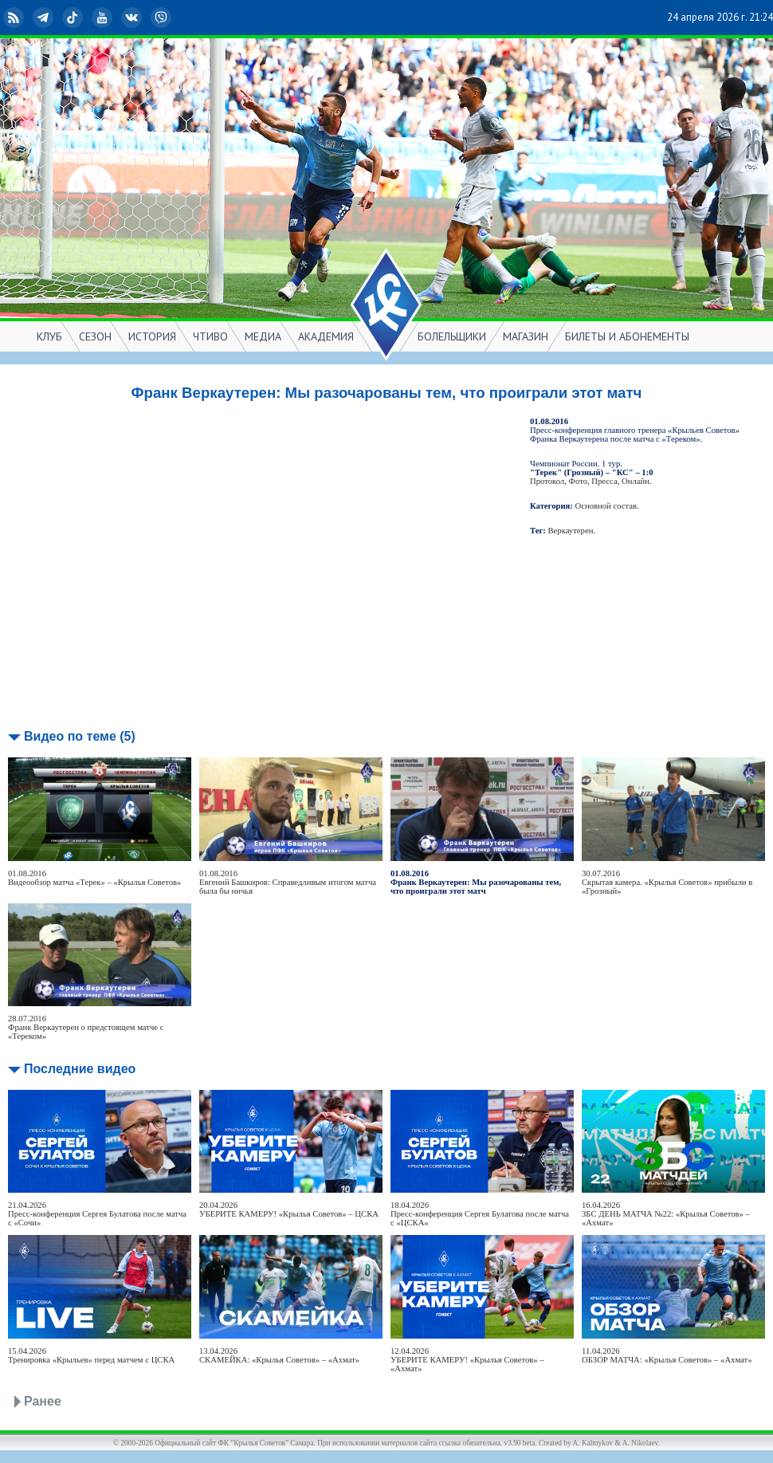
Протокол (547, 481)
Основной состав (606, 505)
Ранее (42, 1401)
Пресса (604, 481)
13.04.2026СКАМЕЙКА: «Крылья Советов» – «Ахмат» (279, 1355)
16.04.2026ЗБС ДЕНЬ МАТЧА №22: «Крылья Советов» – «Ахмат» (666, 1214)
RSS (15, 17)
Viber (163, 17)
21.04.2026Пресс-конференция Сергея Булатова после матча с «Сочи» (97, 1214)
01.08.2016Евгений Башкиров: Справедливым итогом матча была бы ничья (287, 882)
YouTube (104, 17)
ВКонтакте (133, 17)
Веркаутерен (571, 530)
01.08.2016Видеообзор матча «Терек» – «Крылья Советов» (94, 878)
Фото (578, 481)
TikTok (74, 17)
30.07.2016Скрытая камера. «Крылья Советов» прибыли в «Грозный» (667, 882)
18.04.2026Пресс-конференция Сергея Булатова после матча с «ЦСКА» (479, 1214)
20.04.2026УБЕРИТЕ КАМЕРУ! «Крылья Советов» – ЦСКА (289, 1209)
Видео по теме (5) (79, 736)
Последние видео (79, 1069)
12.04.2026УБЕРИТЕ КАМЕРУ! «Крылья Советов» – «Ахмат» (467, 1360)
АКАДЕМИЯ (326, 336)
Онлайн (635, 481)
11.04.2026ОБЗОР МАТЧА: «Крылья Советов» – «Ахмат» (667, 1355)
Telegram (45, 17)
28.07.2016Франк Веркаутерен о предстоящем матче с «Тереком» (85, 1027)
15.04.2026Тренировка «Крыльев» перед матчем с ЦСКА (91, 1355)
